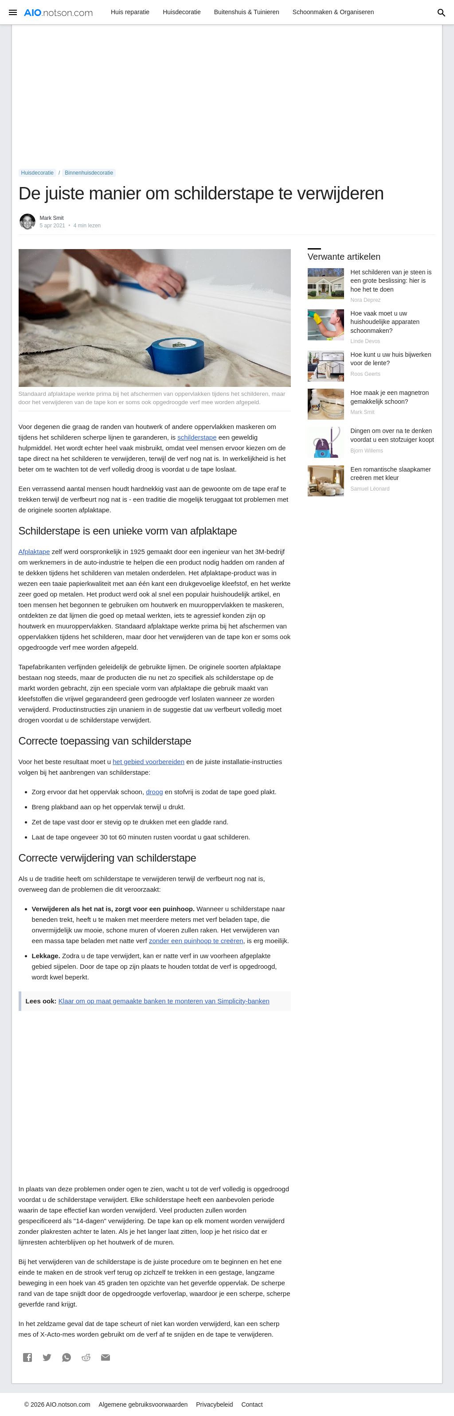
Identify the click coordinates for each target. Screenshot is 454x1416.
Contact (251, 1404)
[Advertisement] (227, 97)
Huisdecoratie (182, 12)
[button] (27, 1357)
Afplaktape (34, 551)
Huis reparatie (130, 12)
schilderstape (196, 437)
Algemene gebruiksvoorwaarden (143, 1404)
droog (154, 792)
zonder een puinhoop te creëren (196, 940)
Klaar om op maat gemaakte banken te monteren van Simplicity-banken (164, 1001)
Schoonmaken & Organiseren (333, 12)
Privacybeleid (214, 1404)
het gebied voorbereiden (148, 761)
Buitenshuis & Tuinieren (246, 12)
